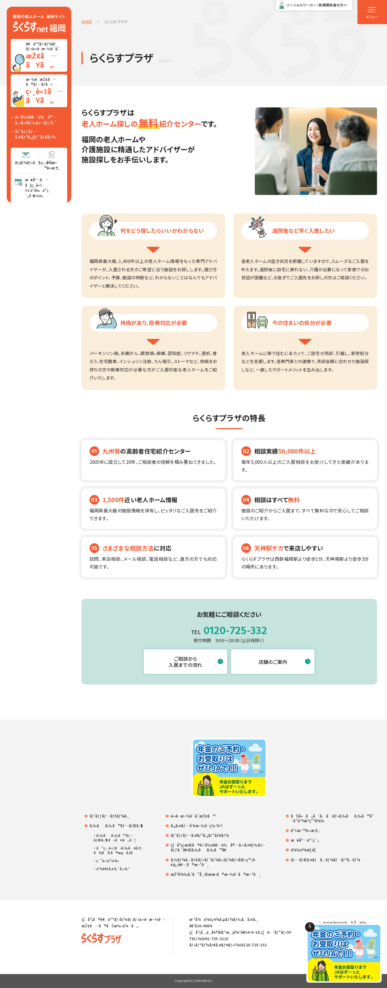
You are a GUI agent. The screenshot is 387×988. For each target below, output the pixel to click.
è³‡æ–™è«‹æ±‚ (51, 165)
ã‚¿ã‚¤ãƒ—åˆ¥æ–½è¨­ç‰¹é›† (197, 825)
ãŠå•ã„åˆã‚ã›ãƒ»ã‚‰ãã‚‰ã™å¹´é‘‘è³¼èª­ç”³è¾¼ (332, 818)
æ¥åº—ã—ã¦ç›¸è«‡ (36, 187)
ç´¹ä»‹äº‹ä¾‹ (107, 861)
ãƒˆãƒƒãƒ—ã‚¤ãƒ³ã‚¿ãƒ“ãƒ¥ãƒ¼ (35, 134)
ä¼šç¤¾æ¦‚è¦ (305, 849)
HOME (86, 21)
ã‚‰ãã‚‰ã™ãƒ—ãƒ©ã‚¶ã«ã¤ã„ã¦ (114, 837)
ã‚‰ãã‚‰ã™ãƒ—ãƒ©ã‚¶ (116, 825)
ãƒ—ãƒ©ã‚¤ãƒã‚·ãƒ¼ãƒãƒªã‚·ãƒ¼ (325, 859)
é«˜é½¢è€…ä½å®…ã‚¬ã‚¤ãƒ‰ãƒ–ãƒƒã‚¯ (36, 119)
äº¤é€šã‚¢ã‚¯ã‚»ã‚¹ (113, 869)
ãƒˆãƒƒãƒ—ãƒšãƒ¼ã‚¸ (109, 815)
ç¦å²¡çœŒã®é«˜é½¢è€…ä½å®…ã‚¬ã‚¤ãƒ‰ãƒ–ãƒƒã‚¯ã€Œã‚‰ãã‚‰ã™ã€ (218, 847)
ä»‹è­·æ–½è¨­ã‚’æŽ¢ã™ (193, 815)
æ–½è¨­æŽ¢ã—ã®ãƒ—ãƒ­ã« (46, 91)
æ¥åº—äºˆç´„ (305, 840)
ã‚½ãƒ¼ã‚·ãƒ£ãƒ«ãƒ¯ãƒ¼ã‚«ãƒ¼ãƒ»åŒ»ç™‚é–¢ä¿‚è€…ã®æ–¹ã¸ (214, 862)
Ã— (310, 927)
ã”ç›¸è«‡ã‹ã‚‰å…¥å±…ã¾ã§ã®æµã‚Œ (119, 850)
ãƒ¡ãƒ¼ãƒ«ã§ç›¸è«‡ (27, 162)
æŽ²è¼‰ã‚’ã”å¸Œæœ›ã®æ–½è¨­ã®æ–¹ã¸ (216, 874)
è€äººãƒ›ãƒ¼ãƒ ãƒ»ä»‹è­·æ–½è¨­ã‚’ (46, 55)
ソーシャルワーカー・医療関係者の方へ (316, 5)
